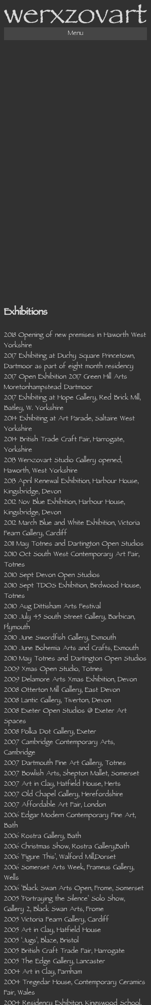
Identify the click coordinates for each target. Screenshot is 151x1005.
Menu (75, 34)
